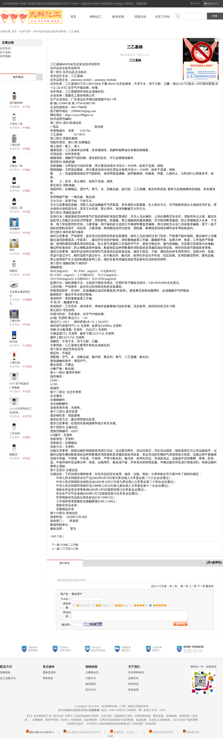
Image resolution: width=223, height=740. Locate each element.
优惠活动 (140, 16)
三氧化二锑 (15, 123)
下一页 (201, 586)
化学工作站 (162, 16)
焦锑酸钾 (14, 228)
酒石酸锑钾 (15, 102)
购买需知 (90, 684)
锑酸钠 (13, 270)
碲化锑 (13, 341)
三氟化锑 (14, 320)
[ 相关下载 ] (57, 536)
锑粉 (12, 249)
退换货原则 (49, 672)
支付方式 (90, 689)
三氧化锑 (14, 186)
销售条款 (48, 678)
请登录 (129, 3)
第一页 (184, 586)
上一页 (193, 586)
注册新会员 (91, 672)
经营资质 (133, 684)
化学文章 (25, 31)
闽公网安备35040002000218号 (82, 732)
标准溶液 (118, 16)
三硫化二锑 (15, 207)
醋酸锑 (13, 454)
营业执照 (133, 689)
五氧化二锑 (15, 165)
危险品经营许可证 (161, 732)
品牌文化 (133, 678)
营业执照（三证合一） (124, 732)
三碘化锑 (14, 362)
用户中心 (195, 3)
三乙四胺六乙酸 (69, 548)
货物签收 (5, 672)
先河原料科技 (136, 672)
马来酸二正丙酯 (69, 544)
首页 (73, 16)
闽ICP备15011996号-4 (40, 732)
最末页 (210, 586)
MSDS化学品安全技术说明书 (49, 31)
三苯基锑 (14, 433)
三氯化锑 (14, 144)
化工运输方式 (8, 678)
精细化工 (96, 16)
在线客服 (94, 710)
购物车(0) (212, 3)
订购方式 (90, 678)
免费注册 (141, 3)
